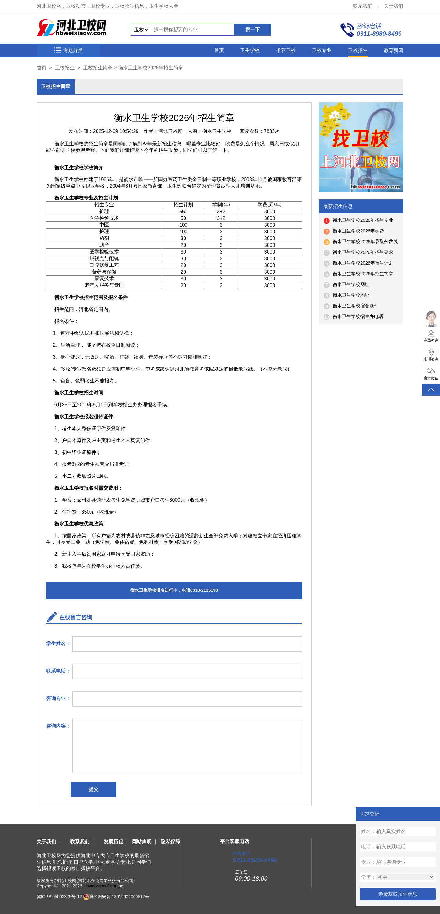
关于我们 (393, 6)
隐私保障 (170, 841)
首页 (219, 50)
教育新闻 (393, 50)
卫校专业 (322, 50)
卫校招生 (358, 50)
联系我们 (362, 6)
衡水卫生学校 (217, 131)
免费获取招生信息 (397, 894)
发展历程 (113, 841)
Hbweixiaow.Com (99, 885)
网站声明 (142, 841)
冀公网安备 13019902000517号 (119, 896)
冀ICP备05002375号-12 (59, 896)
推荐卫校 (286, 50)
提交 (93, 789)
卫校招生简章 (97, 67)
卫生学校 (250, 50)
